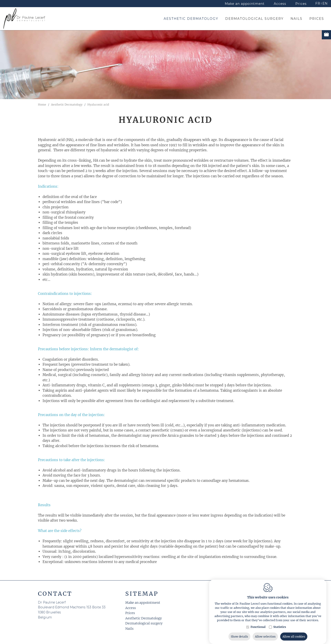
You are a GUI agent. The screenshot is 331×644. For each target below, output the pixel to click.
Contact (55, 593)
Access (130, 608)
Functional (258, 641)
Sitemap (141, 593)
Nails (129, 629)
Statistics (279, 641)
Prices (130, 613)
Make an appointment (142, 603)
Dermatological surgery (144, 623)
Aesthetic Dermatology (143, 618)
